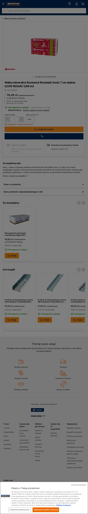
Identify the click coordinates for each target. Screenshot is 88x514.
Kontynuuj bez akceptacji (78, 485)
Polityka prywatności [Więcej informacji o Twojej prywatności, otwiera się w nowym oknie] (63, 505)
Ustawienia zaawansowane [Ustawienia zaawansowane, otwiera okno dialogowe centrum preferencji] (19, 510)
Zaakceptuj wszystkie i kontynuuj (46, 510)
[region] (44, 498)
